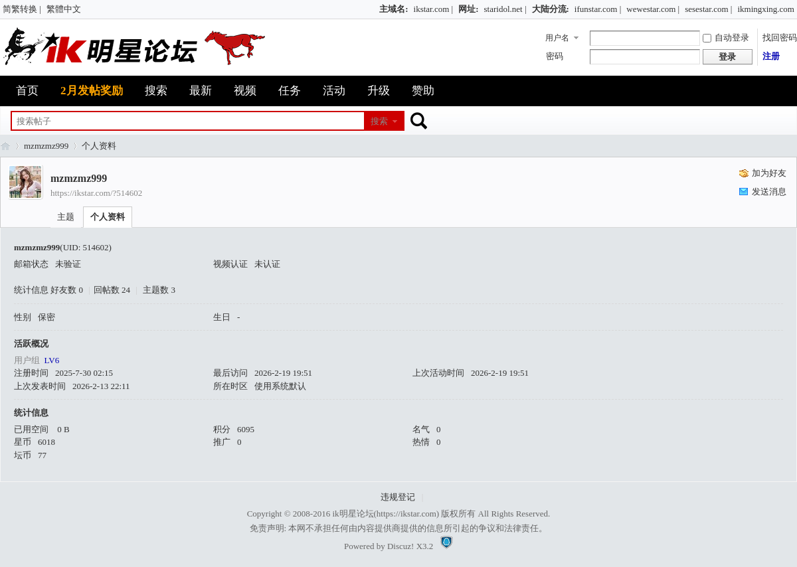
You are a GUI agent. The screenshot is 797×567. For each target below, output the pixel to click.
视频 (245, 90)
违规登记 (398, 497)
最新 (200, 90)
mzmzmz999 (46, 146)
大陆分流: (550, 9)
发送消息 (769, 192)
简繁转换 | (22, 9)
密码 (554, 56)
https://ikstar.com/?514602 (96, 193)
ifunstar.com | (598, 9)
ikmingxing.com (765, 9)
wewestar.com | (652, 9)
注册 (771, 56)
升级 (378, 90)
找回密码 (779, 37)
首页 (27, 90)
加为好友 (769, 173)
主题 (65, 217)
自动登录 (726, 37)
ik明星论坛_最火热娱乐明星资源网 (5, 145)
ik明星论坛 (352, 514)
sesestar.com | (708, 9)
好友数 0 (66, 290)
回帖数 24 (112, 290)
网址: (468, 9)
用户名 (557, 37)
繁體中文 (63, 9)
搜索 (156, 90)
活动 (334, 90)
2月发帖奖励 (91, 90)
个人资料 (107, 217)
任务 (289, 90)
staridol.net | (505, 9)
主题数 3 (159, 290)
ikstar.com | (434, 9)
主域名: (393, 9)
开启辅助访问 (373, 9)
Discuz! (400, 546)
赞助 (423, 90)
